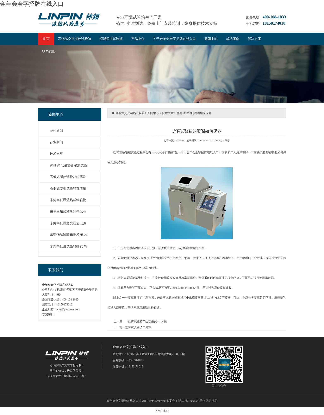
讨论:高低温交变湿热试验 (68, 165)
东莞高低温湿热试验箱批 (68, 200)
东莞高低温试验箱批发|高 (68, 246)
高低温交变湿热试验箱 (74, 39)
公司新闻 (56, 130)
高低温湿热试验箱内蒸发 (68, 177)
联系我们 (48, 51)
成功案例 (232, 39)
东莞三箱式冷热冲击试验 (68, 211)
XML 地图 (162, 411)
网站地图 (211, 400)
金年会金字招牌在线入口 (32, 4)
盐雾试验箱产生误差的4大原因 (146, 321)
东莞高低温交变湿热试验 (68, 223)
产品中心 (137, 39)
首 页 (46, 39)
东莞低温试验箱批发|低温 (68, 234)
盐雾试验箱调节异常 (138, 327)
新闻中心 (211, 39)
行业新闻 (56, 142)
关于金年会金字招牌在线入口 (174, 39)
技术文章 (56, 153)
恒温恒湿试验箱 (111, 39)
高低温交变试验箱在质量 (68, 188)
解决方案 (254, 39)
